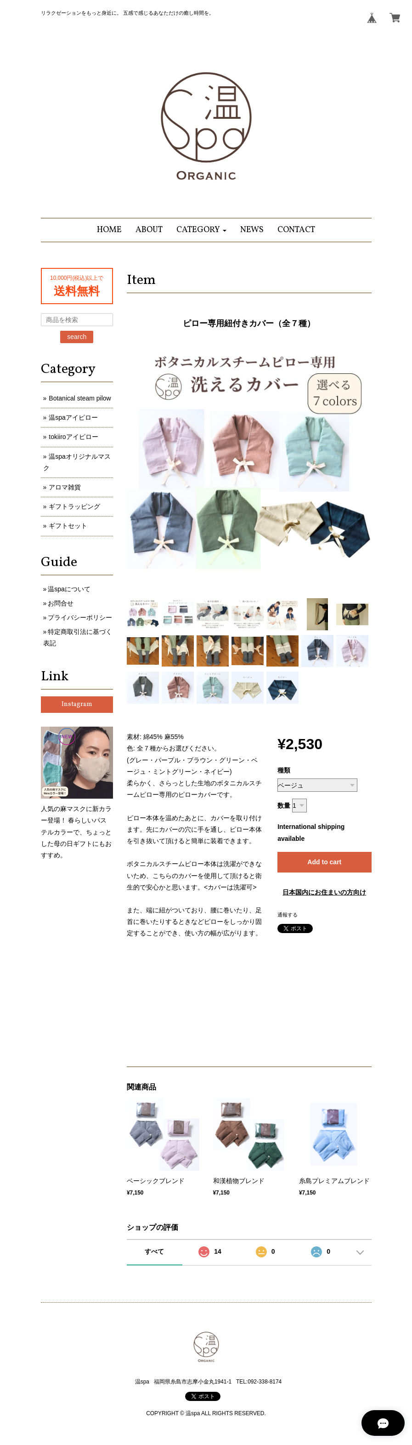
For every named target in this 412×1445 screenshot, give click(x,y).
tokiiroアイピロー (73, 436)
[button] (201, 230)
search (76, 336)
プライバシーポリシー (80, 617)
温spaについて (69, 589)
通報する (287, 914)
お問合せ (60, 603)
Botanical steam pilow (80, 398)
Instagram (77, 704)
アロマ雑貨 (65, 487)
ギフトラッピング (74, 506)
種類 (283, 770)
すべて (154, 1251)
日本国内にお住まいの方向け (324, 892)
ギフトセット (68, 525)
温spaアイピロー (73, 417)
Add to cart (324, 862)
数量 (283, 805)
